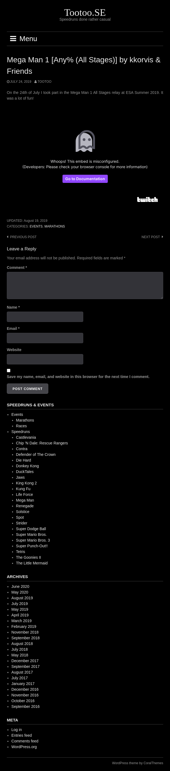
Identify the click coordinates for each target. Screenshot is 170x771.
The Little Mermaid (32, 563)
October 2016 (23, 701)
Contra (22, 449)
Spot (20, 517)
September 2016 (25, 706)
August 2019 (22, 598)
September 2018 (25, 638)
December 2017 (25, 661)
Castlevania (26, 437)
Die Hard (23, 460)
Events (36, 226)
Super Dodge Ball (31, 529)
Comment (17, 267)
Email (13, 328)
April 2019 (20, 615)
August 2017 (22, 672)
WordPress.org (24, 747)
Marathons (54, 226)
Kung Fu (23, 489)
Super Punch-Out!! (32, 546)
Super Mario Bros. (31, 534)
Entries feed (21, 735)
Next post (151, 237)
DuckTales (25, 471)
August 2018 (22, 643)
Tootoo (44, 82)
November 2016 (25, 695)
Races (21, 426)
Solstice (22, 511)
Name (13, 307)
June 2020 (20, 586)
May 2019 (19, 609)
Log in (16, 729)
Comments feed (24, 741)
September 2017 (25, 666)
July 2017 (19, 678)
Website (14, 350)
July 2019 (19, 603)
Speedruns (20, 431)
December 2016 (25, 689)
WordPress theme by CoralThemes (137, 763)
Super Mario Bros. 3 (33, 540)
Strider (21, 523)
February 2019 (23, 626)
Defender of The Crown (36, 454)
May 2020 (19, 592)
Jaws (20, 477)
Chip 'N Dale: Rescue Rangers (42, 443)
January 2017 (23, 683)
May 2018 (19, 655)
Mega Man (25, 500)
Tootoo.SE (85, 12)
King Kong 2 (26, 483)
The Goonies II (28, 557)
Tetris (20, 551)
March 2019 (21, 621)
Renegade (25, 506)
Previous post (23, 237)
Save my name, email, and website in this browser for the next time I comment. (78, 376)
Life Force (24, 494)
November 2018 (25, 632)
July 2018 (19, 649)
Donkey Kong (27, 466)
